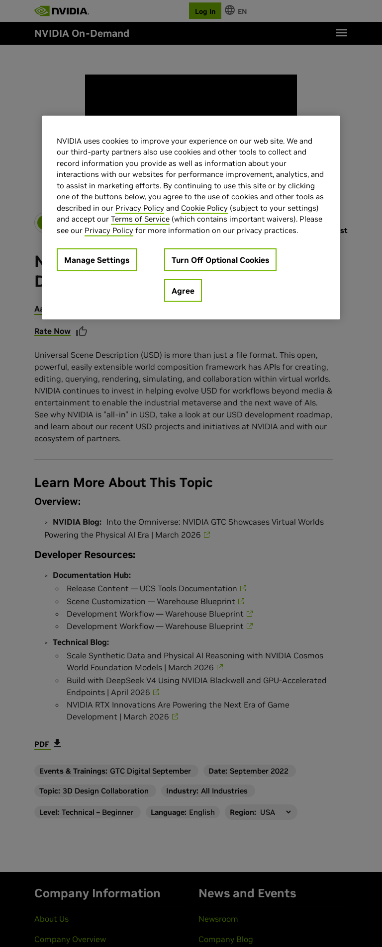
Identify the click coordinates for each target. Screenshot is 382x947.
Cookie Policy (204, 208)
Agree (183, 291)
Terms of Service (140, 219)
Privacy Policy (139, 208)
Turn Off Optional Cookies (220, 260)
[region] (191, 218)
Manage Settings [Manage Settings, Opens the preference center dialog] (96, 260)
